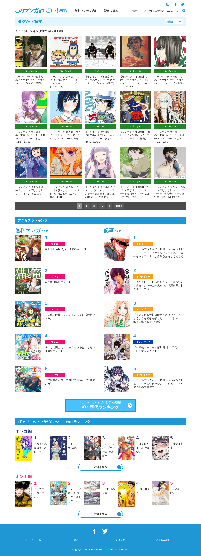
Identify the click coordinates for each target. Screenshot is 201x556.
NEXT (119, 206)
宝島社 (135, 11)
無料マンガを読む (86, 10)
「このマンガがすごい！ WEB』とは (160, 11)
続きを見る (100, 467)
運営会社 (78, 540)
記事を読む (111, 10)
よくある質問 (162, 540)
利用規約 (120, 540)
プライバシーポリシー (36, 540)
